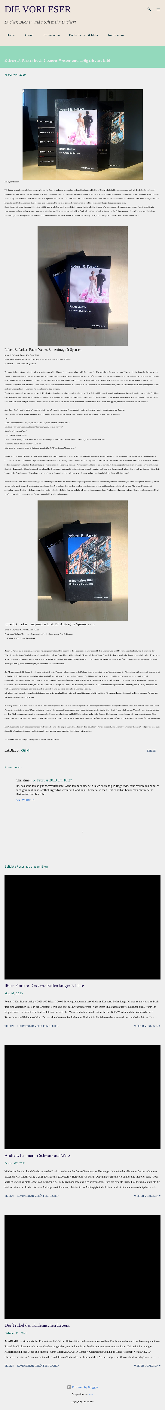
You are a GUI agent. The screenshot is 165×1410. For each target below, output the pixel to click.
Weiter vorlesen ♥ (147, 1026)
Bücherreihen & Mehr (81, 35)
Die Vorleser (38, 9)
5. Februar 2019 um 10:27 (52, 780)
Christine (22, 780)
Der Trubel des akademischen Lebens (37, 1325)
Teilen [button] (151, 750)
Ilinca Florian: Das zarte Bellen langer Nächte (44, 985)
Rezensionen (48, 35)
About (26, 35)
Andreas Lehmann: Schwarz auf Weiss (38, 1155)
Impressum (113, 35)
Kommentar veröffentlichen (38, 1026)
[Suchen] (149, 7)
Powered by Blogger (82, 1387)
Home (9, 35)
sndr (91, 1394)
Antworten (25, 800)
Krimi (25, 750)
